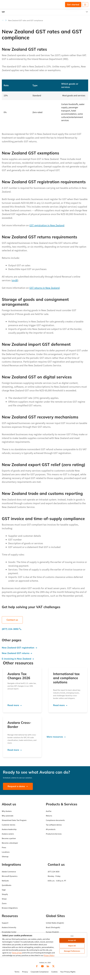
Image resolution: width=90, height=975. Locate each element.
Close (72, 936)
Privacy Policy (49, 955)
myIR (15, 280)
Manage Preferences (72, 951)
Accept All (72, 940)
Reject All (72, 945)
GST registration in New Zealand (46, 225)
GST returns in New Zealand (44, 288)
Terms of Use (17, 953)
